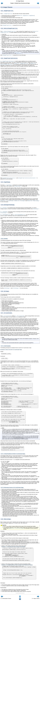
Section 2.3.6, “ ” (19, 221)
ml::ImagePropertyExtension (7, 63)
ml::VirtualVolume (6, 344)
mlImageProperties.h (7, 26)
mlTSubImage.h (3, 234)
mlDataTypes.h (17, 54)
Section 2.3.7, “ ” (7, 221)
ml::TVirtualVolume (19, 344)
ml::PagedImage (8, 205)
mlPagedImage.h (17, 206)
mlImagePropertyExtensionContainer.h (27, 197)
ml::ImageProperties (7, 13)
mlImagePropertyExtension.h (9, 197)
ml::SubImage (3, 228)
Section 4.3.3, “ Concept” (16, 572)
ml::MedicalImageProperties (9, 32)
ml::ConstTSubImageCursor (19, 236)
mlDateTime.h (19, 55)
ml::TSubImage (3, 233)
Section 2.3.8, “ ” (33, 221)
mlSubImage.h (36, 230)
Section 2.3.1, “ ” (21, 66)
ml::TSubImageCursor (5, 236)
